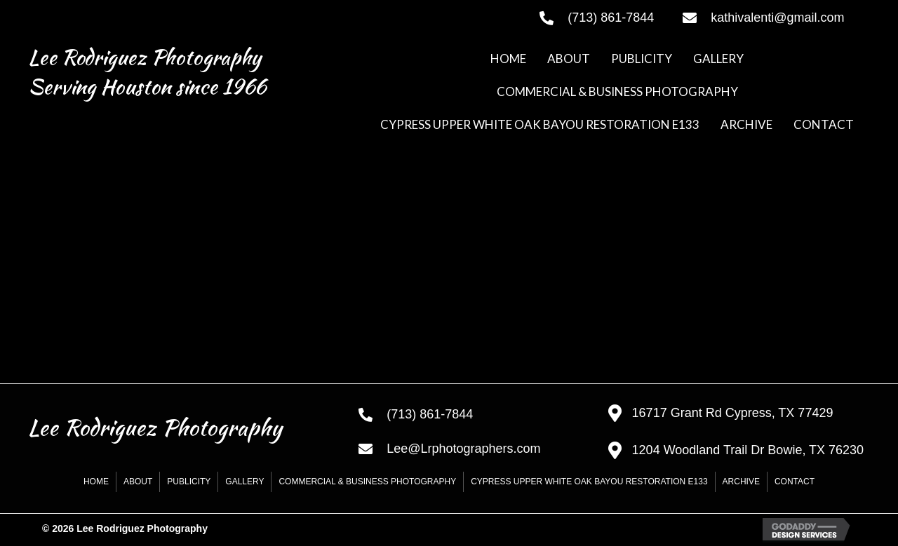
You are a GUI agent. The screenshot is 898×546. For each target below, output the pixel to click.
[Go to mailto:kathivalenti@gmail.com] (776, 17)
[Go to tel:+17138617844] (597, 17)
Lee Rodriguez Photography (144, 56)
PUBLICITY (188, 481)
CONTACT (795, 481)
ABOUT (137, 481)
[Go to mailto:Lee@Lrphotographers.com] (468, 448)
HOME (96, 481)
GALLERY (244, 481)
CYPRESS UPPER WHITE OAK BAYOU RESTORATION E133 (589, 481)
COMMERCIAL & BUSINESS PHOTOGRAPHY (367, 481)
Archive (741, 481)
